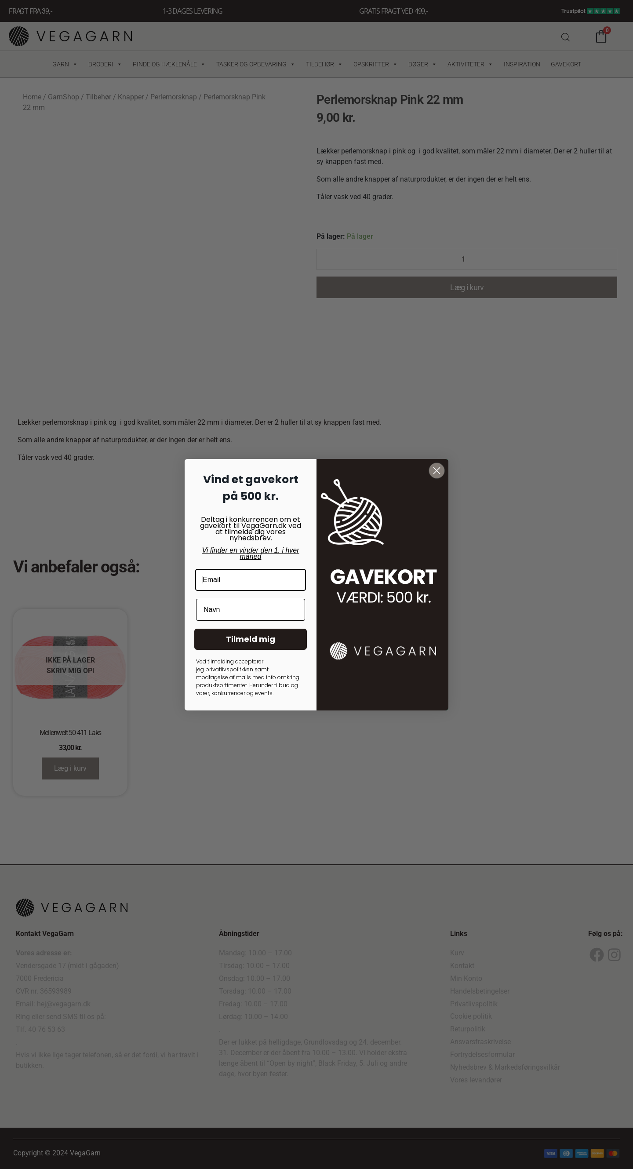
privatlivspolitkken (229, 669)
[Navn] (250, 610)
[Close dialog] (437, 471)
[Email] (250, 580)
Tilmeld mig (250, 639)
